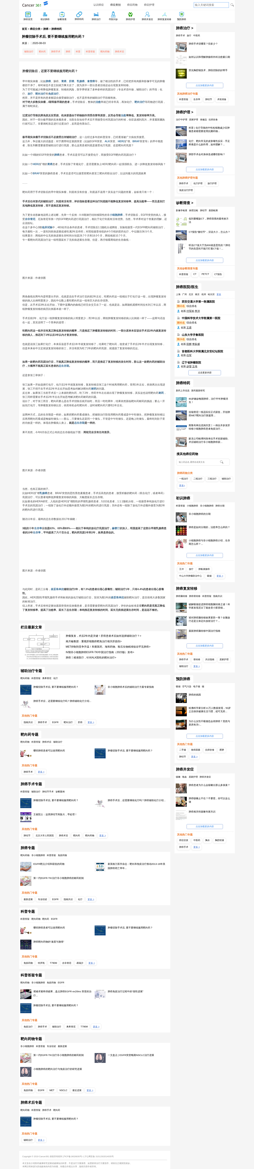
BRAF (136, 141)
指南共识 (28, 722)
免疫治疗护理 (186, 190)
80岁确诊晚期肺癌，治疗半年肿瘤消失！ (208, 400)
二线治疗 (197, 478)
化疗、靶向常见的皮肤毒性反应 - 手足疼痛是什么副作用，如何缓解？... (209, 143)
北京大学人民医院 (45, 835)
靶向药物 (105, 51)
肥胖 (221, 750)
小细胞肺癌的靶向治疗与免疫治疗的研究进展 (57, 1069)
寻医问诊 (113, 19)
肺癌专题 (28, 848)
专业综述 (42, 899)
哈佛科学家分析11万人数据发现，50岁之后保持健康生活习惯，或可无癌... (210, 710)
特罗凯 (41, 963)
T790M (53, 963)
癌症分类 (35, 29)
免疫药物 (28, 963)
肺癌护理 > (184, 112)
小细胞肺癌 (116, 214)
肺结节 (27, 835)
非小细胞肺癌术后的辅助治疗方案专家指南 (131, 686)
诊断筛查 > (184, 203)
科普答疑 (90, 51)
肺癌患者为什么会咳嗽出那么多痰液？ (209, 785)
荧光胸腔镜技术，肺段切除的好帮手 (208, 70)
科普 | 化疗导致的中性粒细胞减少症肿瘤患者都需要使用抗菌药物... (209, 129)
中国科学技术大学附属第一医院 (201, 318)
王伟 (194, 366)
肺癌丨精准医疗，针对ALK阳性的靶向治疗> (91, 657)
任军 (189, 355)
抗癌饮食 (209, 750)
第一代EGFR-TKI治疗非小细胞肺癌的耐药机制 (58, 878)
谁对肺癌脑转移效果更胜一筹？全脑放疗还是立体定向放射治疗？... (209, 619)
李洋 (197, 311)
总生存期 (64, 365)
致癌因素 (195, 750)
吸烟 (209, 576)
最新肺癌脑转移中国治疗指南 (204, 630)
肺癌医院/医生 (187, 287)
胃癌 (63, 81)
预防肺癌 (181, 19)
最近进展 (76, 1090)
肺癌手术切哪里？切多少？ (203, 43)
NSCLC (63, 1090)
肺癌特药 (79, 19)
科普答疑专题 (31, 975)
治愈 (98, 102)
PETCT (205, 274)
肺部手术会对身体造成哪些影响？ (207, 154)
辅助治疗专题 (31, 671)
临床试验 (47, 227)
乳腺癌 (81, 81)
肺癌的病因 (195, 694)
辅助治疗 (28, 51)
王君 (189, 327)
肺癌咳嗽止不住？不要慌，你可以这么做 (209, 800)
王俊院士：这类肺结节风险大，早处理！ (55, 814)
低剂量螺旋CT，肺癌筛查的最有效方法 (208, 220)
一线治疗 (183, 478)
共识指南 (209, 659)
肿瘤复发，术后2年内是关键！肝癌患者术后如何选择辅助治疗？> (103, 635)
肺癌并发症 (147, 19)
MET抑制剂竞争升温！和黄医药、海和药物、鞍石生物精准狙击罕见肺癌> (108, 646)
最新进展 (28, 899)
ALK (107, 141)
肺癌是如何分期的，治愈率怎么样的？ (209, 527)
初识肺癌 (45, 19)
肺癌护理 (130, 19)
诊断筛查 (62, 19)
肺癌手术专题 (31, 784)
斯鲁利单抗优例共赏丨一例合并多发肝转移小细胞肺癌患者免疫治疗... (209, 427)
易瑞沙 (79, 963)
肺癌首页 (28, 19)
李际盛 (196, 344)
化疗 (80, 899)
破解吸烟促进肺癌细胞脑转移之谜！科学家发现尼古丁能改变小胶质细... (209, 606)
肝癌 (71, 81)
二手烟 (182, 750)
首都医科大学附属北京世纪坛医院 (202, 351)
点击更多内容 (205, 372)
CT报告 (218, 274)
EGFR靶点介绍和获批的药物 (48, 864)
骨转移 (196, 659)
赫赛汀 (116, 528)
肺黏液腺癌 (204, 569)
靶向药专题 (29, 735)
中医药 (196, 840)
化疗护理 (197, 183)
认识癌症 (98, 4)
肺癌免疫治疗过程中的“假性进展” (125, 991)
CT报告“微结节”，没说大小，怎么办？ (209, 231)
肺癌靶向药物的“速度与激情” (48, 941)
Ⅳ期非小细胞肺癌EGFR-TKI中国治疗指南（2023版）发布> (100, 652)
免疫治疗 (53, 93)
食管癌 (91, 81)
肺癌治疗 (96, 19)
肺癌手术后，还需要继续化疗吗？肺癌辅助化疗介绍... (62, 701)
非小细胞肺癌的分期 (200, 514)
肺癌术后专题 (31, 1103)
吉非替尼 (30, 219)
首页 (24, 29)
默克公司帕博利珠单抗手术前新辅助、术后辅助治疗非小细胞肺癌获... (209, 440)
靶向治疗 (40, 93)
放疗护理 (212, 183)
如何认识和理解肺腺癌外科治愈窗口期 (209, 57)
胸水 (207, 840)
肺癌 (45, 29)
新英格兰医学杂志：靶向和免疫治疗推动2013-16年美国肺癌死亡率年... (136, 866)
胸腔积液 (219, 840)
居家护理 (224, 659)
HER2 (121, 141)
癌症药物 (132, 4)
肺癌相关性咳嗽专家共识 (202, 811)
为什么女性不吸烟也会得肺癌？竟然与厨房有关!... (209, 723)
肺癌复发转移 (164, 19)
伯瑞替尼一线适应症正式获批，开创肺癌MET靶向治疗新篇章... (209, 414)
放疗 (30, 93)
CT (194, 274)
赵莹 (189, 366)
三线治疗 (212, 478)
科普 (78, 51)
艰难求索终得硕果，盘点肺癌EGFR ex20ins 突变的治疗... (62, 993)
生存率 (38, 528)
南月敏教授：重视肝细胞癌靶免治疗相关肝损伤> (94, 641)
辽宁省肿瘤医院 (191, 362)
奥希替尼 (70, 1026)
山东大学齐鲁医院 (193, 334)
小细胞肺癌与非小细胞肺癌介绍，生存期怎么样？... (209, 542)
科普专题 (28, 912)
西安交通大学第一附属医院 (198, 301)
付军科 (190, 311)
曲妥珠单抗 (57, 589)
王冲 (181, 569)
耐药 (93, 388)
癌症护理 (149, 4)
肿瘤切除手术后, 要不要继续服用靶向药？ (55, 686)
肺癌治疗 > (184, 28)
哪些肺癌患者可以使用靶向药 (49, 750)
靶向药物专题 (31, 1039)
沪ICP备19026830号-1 (73, 1156)
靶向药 (42, 51)
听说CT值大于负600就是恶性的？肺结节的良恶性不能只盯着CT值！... (209, 247)
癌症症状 (183, 840)
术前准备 (221, 99)
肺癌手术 (55, 51)
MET (51, 1090)
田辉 (189, 344)
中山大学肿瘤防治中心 (190, 576)
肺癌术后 (119, 51)
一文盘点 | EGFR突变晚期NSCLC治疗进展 (131, 1055)
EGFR (55, 722)
